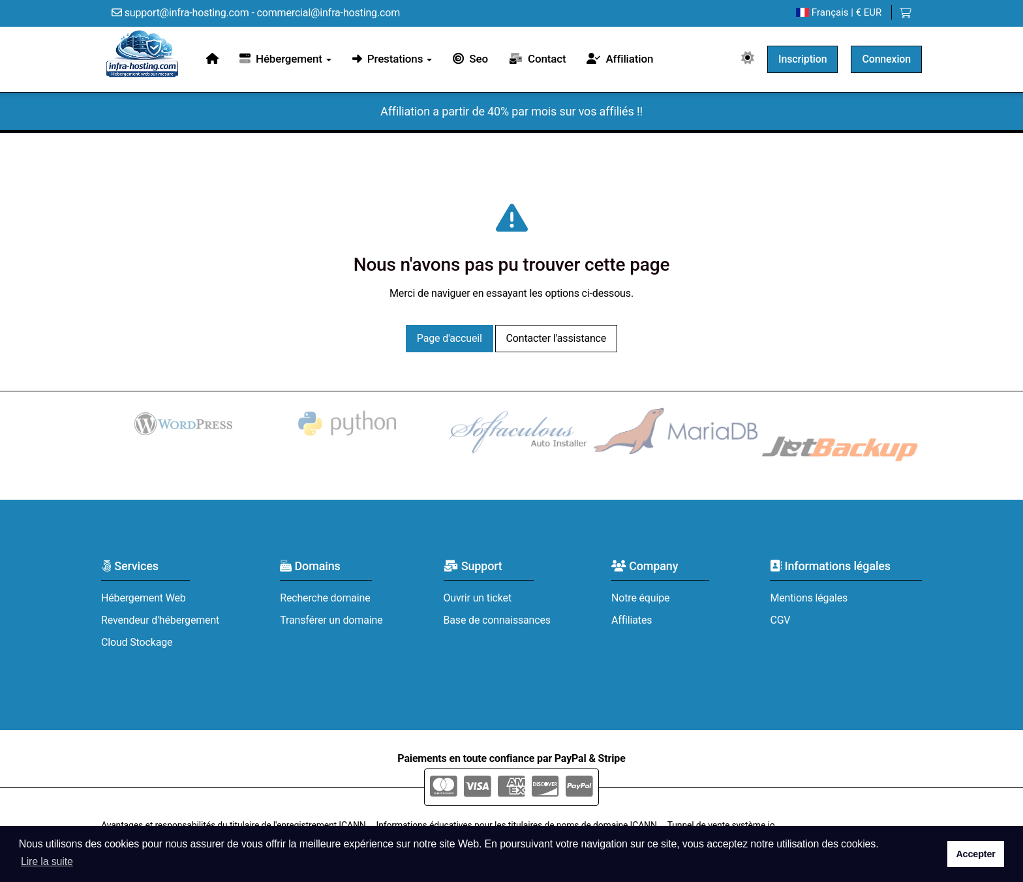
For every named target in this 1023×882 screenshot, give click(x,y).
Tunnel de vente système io (721, 825)
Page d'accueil (449, 338)
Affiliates (631, 620)
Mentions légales (808, 598)
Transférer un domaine (331, 620)
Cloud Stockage (136, 642)
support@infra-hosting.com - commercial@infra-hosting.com (256, 13)
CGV (780, 620)
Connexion (886, 59)
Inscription (802, 59)
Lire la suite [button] (47, 861)
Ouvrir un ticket (478, 598)
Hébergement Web (143, 598)
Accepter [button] (975, 854)
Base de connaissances (497, 620)
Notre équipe (640, 598)
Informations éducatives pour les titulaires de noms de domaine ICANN (516, 825)
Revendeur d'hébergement (160, 620)
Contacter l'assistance (556, 338)
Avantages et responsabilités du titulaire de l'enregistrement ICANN (233, 825)
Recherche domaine (325, 598)
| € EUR (838, 12)
